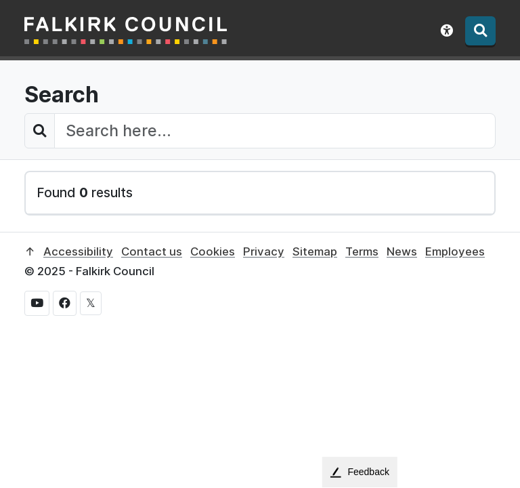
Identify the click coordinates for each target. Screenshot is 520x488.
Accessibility (78, 251)
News (402, 251)
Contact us (151, 251)
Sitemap (314, 251)
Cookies (212, 251)
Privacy (263, 251)
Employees (455, 251)
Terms (361, 251)
